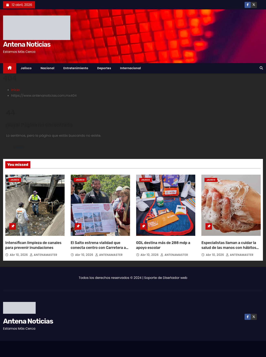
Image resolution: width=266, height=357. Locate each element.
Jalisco (26, 68)
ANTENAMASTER (43, 255)
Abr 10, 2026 (19, 255)
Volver (19, 147)
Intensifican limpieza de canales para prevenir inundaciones (33, 245)
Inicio (15, 90)
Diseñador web (175, 277)
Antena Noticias (26, 44)
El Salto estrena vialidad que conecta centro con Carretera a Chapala (98, 248)
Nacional (47, 68)
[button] (261, 68)
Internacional (130, 68)
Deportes (104, 68)
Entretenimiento (75, 68)
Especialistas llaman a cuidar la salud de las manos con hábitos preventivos (228, 248)
